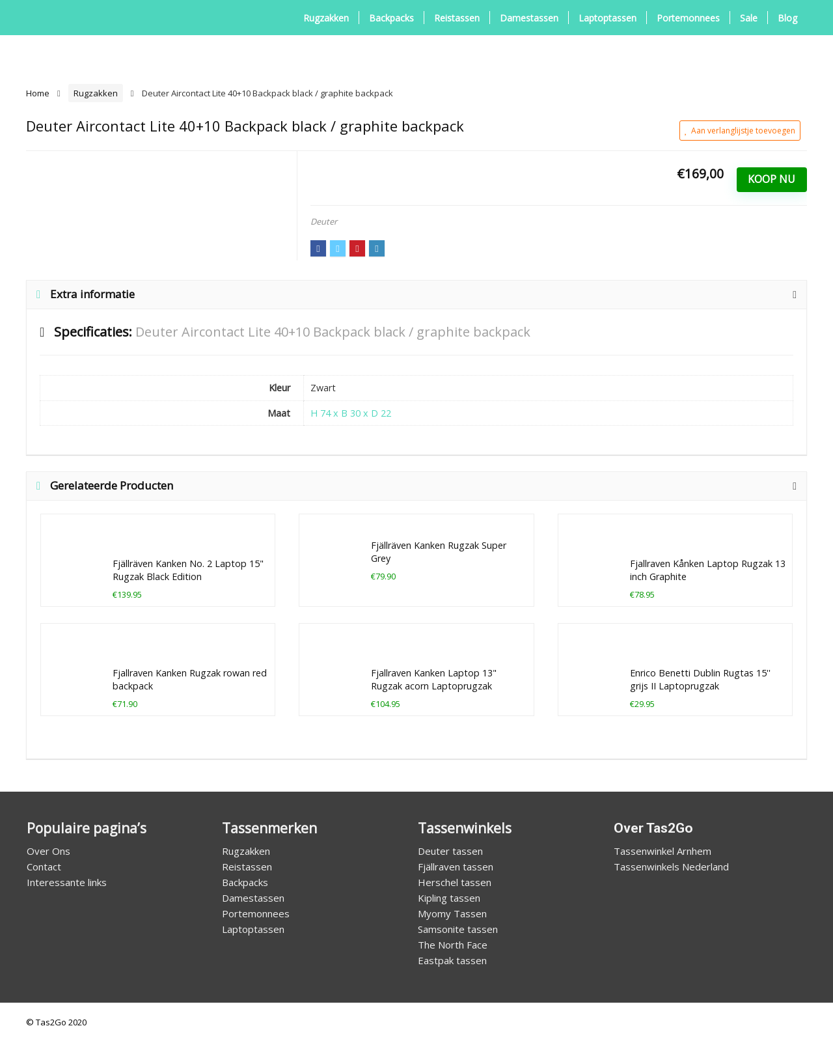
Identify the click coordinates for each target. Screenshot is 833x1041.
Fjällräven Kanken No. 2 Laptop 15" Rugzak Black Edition (188, 570)
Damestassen (529, 18)
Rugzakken (326, 18)
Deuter (323, 221)
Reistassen (457, 18)
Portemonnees (688, 18)
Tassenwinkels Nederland (671, 866)
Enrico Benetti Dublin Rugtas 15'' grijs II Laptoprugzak (700, 679)
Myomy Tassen (452, 913)
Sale (749, 18)
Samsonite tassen (458, 929)
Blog (787, 18)
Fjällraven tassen (455, 866)
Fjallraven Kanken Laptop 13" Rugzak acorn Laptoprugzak (434, 679)
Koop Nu (771, 179)
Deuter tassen (450, 850)
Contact (44, 866)
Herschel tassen (454, 882)
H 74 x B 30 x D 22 (350, 413)
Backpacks (391, 18)
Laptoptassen (607, 18)
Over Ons (48, 850)
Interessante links (67, 882)
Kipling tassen (449, 897)
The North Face (452, 944)
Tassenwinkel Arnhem (662, 850)
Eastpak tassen (452, 960)
